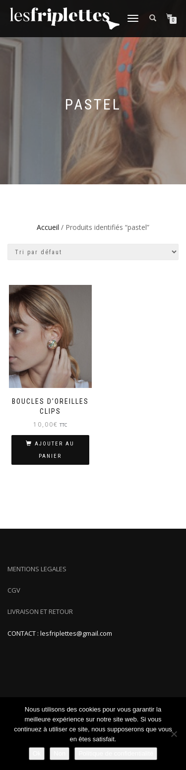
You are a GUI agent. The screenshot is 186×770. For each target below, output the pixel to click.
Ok (37, 753)
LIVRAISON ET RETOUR (40, 611)
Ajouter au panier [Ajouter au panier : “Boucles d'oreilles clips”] (54, 449)
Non (59, 753)
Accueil (48, 227)
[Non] (174, 734)
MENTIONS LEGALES (36, 568)
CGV (13, 590)
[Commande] (93, 252)
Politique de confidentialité (115, 753)
